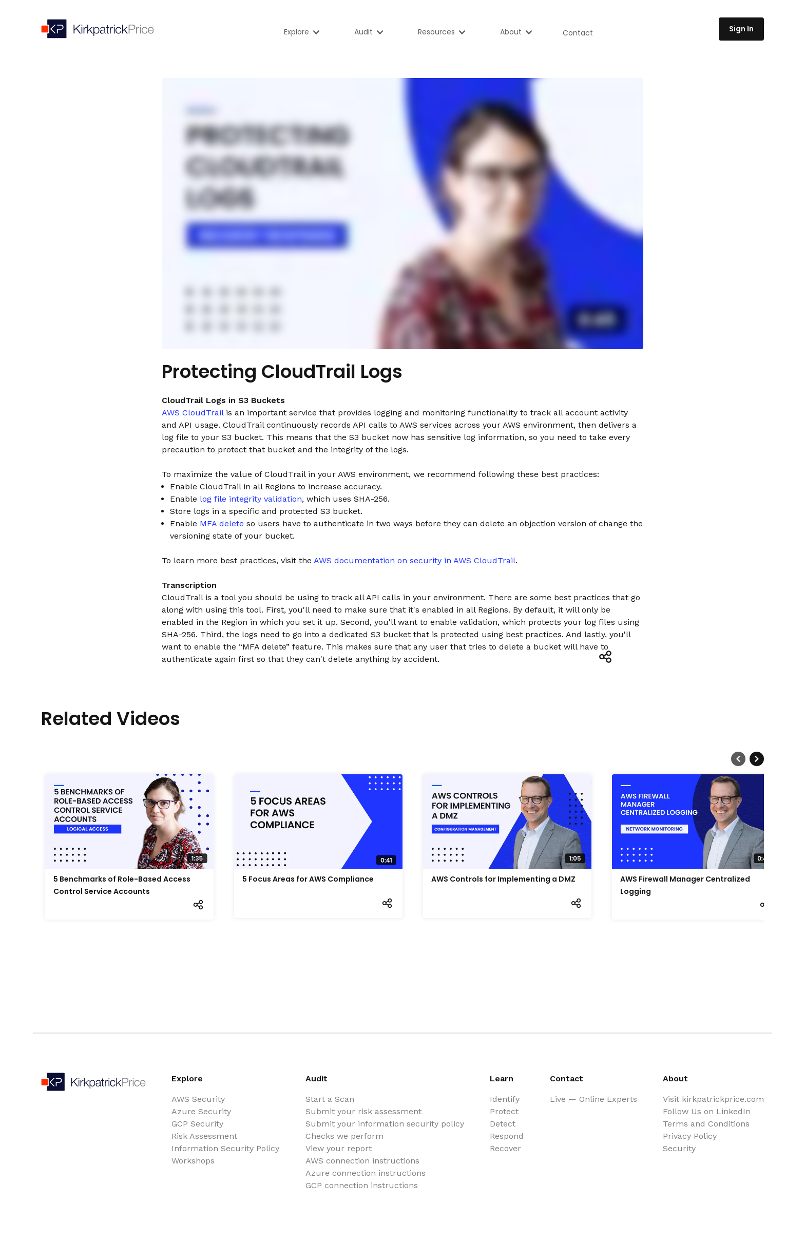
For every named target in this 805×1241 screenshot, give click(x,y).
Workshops (193, 1161)
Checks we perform (344, 1136)
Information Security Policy (225, 1148)
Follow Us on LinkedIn (707, 1111)
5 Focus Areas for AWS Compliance (308, 879)
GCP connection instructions (361, 1185)
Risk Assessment (204, 1136)
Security (679, 1148)
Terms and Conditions (706, 1124)
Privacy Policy (690, 1136)
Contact (578, 33)
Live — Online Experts (593, 1099)
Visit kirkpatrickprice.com (713, 1099)
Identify (505, 1099)
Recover (505, 1148)
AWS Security (198, 1099)
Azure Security (201, 1111)
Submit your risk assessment (363, 1111)
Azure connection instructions (365, 1173)
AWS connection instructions (362, 1161)
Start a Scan (329, 1099)
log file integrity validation (251, 499)
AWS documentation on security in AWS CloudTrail (414, 560)
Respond (507, 1136)
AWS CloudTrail (192, 412)
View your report (338, 1148)
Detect (502, 1124)
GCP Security (197, 1124)
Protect (504, 1111)
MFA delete (222, 523)
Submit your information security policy (384, 1124)
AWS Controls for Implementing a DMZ (503, 879)
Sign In (741, 29)
